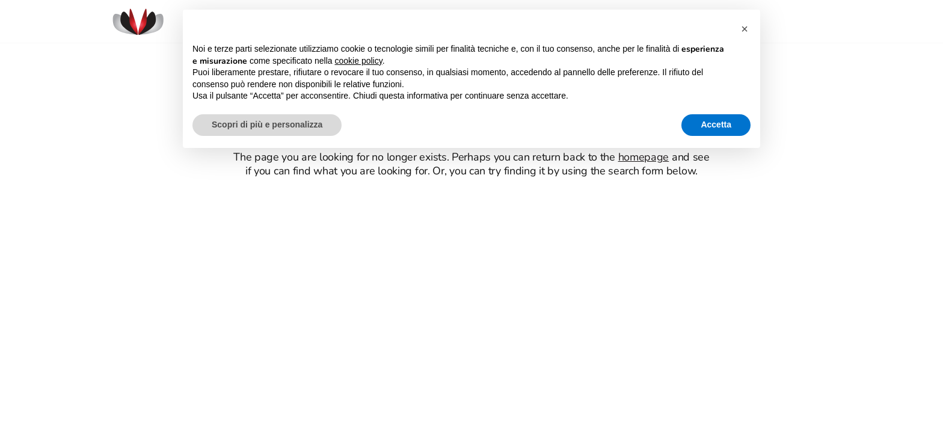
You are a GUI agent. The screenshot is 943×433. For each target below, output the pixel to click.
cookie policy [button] (358, 61)
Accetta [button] (716, 124)
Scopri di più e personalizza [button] (267, 124)
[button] (744, 28)
